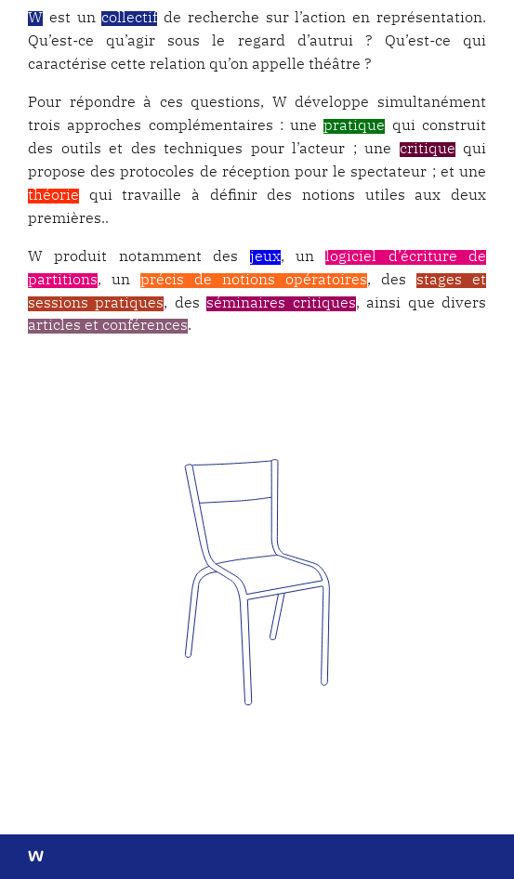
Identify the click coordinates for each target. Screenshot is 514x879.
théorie (53, 196)
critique (427, 149)
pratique (354, 126)
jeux (265, 257)
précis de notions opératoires (253, 280)
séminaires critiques (280, 303)
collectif (129, 18)
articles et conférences (108, 326)
